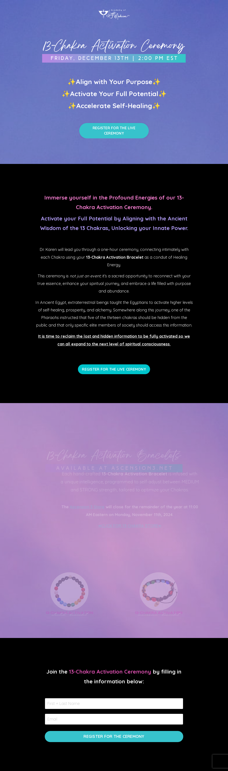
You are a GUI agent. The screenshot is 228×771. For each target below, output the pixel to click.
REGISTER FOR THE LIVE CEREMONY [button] (114, 130)
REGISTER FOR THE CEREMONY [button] (113, 736)
